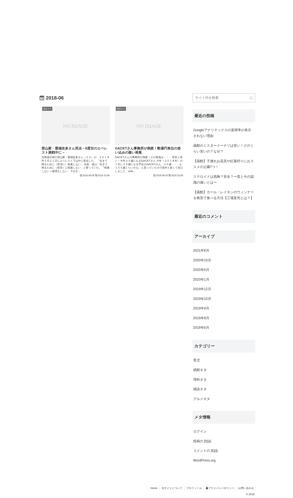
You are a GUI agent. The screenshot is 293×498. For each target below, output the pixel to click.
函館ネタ (200, 370)
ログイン (200, 431)
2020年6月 (201, 270)
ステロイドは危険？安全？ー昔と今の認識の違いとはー (223, 179)
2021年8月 (201, 250)
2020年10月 (202, 260)
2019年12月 (202, 289)
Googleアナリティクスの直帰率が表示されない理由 (222, 133)
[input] (223, 97)
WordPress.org (204, 460)
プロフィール (194, 488)
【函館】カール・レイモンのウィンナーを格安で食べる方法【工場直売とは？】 (223, 195)
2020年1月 (201, 279)
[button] (251, 98)
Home (153, 488)
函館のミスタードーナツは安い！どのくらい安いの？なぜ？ (223, 148)
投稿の (202, 441)
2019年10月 (202, 299)
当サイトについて (171, 488)
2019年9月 (201, 308)
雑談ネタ (200, 389)
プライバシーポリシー (220, 488)
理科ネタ (200, 379)
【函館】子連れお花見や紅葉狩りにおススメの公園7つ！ (223, 164)
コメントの (205, 451)
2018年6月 (201, 327)
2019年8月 (201, 318)
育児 (196, 360)
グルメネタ (201, 399)
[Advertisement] (146, 44)
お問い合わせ (246, 488)
